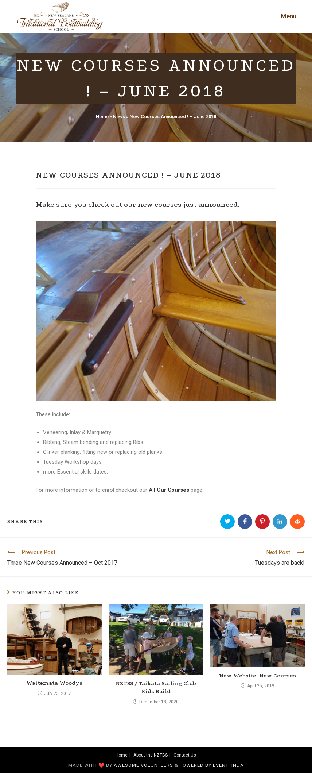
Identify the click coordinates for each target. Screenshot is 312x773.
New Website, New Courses (257, 675)
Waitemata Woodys (54, 683)
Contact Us (184, 755)
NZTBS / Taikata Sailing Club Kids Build (156, 687)
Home (102, 116)
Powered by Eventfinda (212, 765)
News (119, 116)
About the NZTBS (150, 755)
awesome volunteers (143, 765)
